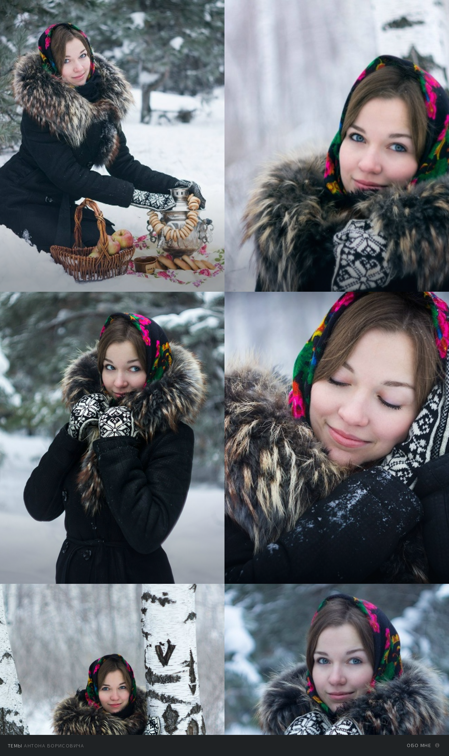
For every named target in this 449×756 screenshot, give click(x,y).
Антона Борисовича (46, 745)
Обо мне (419, 745)
